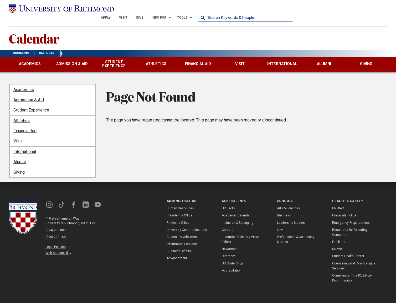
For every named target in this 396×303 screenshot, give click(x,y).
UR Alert (338, 199)
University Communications (187, 220)
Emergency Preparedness (351, 213)
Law (280, 220)
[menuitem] (200, 8)
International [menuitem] (24, 142)
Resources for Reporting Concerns (350, 223)
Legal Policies (55, 237)
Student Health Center (348, 247)
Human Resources (180, 199)
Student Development (182, 228)
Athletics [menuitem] (21, 111)
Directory (228, 247)
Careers (227, 220)
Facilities (338, 233)
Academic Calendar (236, 206)
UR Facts (228, 199)
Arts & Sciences (288, 199)
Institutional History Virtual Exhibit (241, 230)
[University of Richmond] (56, 8)
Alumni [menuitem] (19, 152)
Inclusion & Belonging (237, 213)
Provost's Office (178, 213)
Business (284, 206)
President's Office (179, 206)
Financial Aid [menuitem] (25, 121)
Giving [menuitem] (19, 162)
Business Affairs (179, 242)
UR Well (337, 240)
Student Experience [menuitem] (31, 100)
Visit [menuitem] (17, 131)
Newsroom (230, 240)
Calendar (34, 29)
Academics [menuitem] (23, 80)
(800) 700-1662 (56, 227)
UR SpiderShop (232, 254)
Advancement (177, 249)
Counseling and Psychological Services (354, 256)
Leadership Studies (291, 213)
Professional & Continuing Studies (296, 230)
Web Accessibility (58, 244)
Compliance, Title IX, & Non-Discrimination (352, 268)
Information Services (182, 235)
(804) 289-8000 (56, 220)
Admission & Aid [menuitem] (28, 90)
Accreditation (231, 261)
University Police (344, 206)
